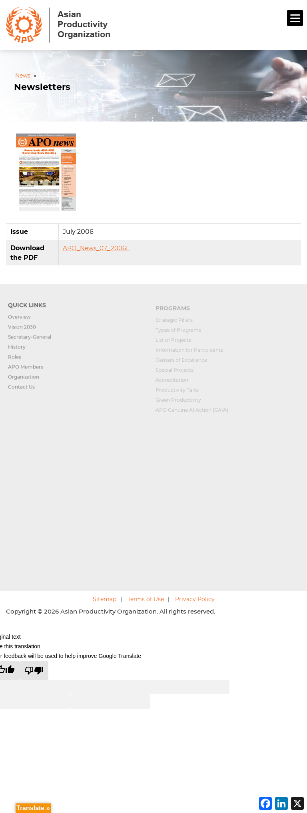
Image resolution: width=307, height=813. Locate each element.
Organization (23, 380)
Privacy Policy (195, 599)
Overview (19, 320)
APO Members (25, 370)
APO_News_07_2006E (96, 248)
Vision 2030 (22, 330)
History (17, 350)
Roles (14, 360)
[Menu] (295, 18)
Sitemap (104, 599)
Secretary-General (29, 340)
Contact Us (21, 390)
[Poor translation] (34, 670)
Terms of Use (146, 599)
